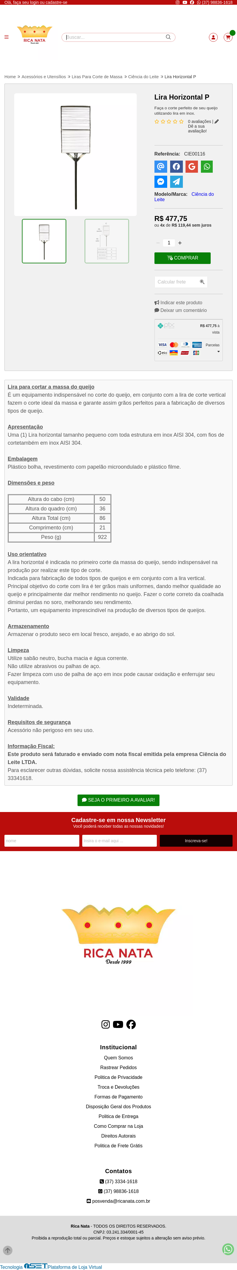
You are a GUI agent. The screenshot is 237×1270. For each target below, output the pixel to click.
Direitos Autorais (118, 1135)
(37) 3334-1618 (119, 1181)
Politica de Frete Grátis (118, 1145)
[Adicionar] (179, 242)
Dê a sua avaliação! (203, 126)
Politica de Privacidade (119, 1077)
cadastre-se (56, 2)
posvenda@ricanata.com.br (118, 1201)
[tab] (189, 329)
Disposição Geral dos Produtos (118, 1106)
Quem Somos (118, 1057)
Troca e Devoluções (119, 1087)
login (35, 2)
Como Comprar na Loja (118, 1126)
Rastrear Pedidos (118, 1067)
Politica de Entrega (118, 1116)
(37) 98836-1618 (215, 2)
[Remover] (158, 242)
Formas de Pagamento (118, 1096)
